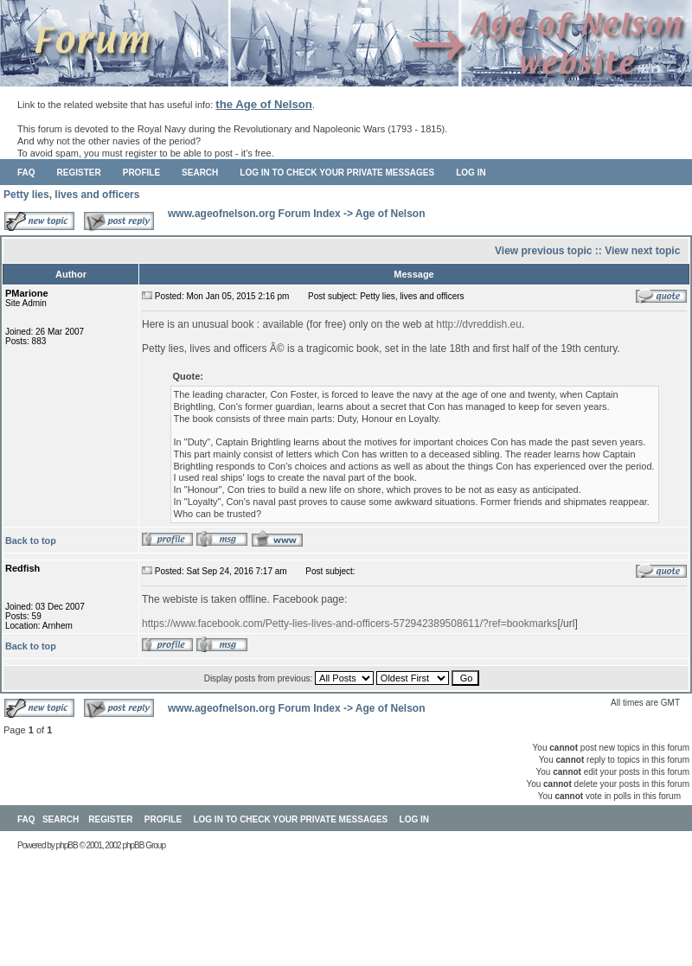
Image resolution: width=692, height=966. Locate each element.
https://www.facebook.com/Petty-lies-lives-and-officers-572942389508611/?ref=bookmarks (349, 623)
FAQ (26, 172)
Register (79, 172)
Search (200, 172)
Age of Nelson (391, 214)
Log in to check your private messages (337, 172)
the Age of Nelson (263, 104)
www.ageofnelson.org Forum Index (254, 214)
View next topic (642, 251)
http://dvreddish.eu (479, 324)
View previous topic (543, 251)
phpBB (67, 845)
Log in (470, 172)
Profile (141, 172)
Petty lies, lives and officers (71, 195)
